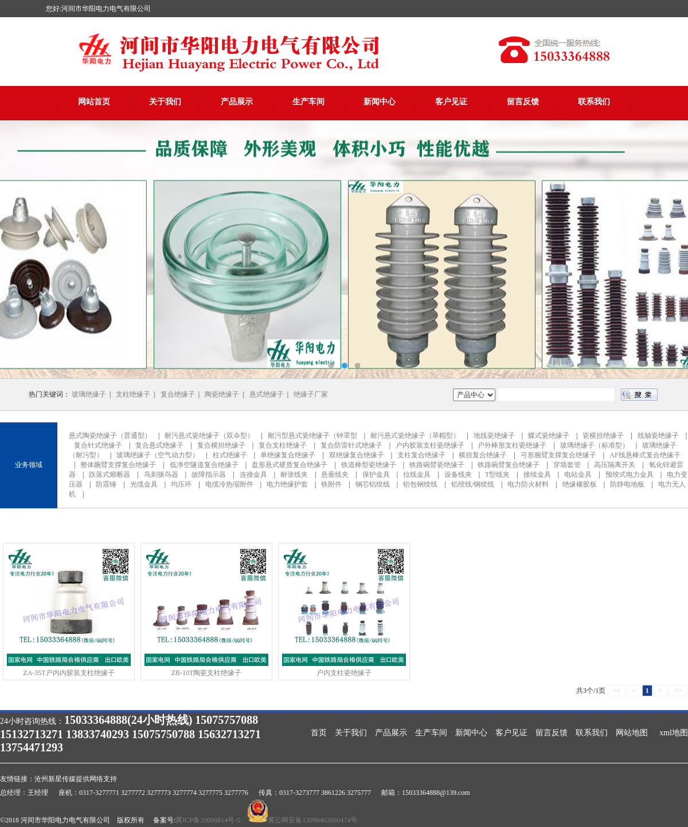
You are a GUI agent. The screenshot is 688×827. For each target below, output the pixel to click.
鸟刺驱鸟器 (161, 475)
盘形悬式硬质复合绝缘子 (289, 465)
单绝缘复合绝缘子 (287, 455)
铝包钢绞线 (420, 484)
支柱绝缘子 (133, 394)
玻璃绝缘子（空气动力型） (157, 455)
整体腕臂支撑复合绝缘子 (118, 465)
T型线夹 (497, 475)
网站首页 (94, 101)
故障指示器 (208, 475)
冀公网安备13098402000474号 (312, 820)
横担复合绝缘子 (483, 455)
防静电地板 (627, 484)
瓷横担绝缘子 (603, 436)
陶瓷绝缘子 (222, 394)
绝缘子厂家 (311, 394)
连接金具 (253, 475)
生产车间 (308, 101)
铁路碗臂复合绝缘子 (509, 465)
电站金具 (578, 475)
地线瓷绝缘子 (494, 436)
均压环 (181, 484)
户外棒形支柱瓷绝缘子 (512, 445)
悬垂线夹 (335, 475)
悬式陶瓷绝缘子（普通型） (110, 436)
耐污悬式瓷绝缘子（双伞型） (209, 436)
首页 (319, 732)
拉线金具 (417, 475)
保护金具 (376, 475)
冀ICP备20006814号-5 (207, 820)
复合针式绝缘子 (98, 445)
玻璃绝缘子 (89, 394)
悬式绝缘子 (266, 394)
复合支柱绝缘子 (283, 445)
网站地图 (632, 732)
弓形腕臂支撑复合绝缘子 (558, 455)
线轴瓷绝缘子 (658, 436)
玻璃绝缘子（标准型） (594, 445)
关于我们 (165, 101)
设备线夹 (458, 475)
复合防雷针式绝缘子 (351, 445)
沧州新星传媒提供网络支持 (75, 779)
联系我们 (594, 101)
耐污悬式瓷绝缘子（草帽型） (415, 436)
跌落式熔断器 (109, 475)
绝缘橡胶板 (579, 484)
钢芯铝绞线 (372, 484)
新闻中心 (379, 101)
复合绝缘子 (178, 394)
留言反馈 (523, 101)
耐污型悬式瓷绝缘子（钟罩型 (312, 436)
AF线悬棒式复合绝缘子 (644, 455)
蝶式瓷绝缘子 (548, 436)
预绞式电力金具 (629, 475)
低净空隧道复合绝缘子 (204, 465)
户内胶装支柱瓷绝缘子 (430, 445)
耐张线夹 (294, 475)
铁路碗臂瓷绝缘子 (436, 465)
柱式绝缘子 (230, 455)
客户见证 (451, 101)
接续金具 (537, 475)
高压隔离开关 (614, 465)
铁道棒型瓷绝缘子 (368, 465)
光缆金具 (144, 484)
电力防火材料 (528, 484)
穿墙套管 (567, 465)
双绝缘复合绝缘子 (356, 455)
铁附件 (331, 484)
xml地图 (673, 732)
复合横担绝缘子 (221, 445)
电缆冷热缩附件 (229, 484)
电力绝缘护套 (287, 484)
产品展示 (237, 101)
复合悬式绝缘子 (159, 445)
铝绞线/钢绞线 (472, 484)
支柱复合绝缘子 (421, 455)
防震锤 (106, 484)
